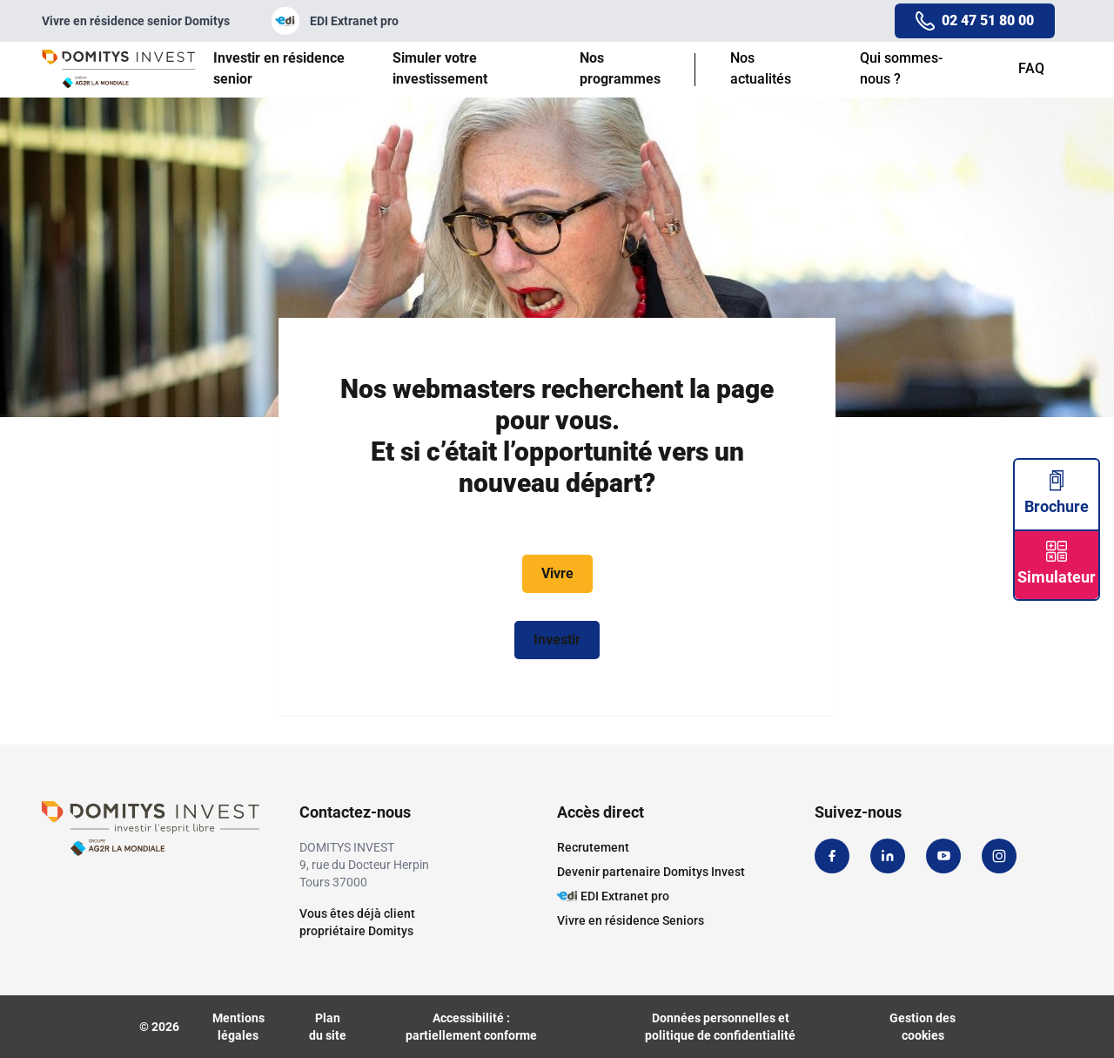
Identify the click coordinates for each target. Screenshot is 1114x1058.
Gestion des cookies (922, 1026)
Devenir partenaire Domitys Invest (651, 872)
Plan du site (327, 1026)
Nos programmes (620, 68)
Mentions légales (238, 1026)
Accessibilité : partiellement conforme (471, 1026)
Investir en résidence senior (279, 68)
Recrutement (593, 847)
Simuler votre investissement (440, 68)
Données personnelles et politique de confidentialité (720, 1026)
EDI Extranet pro (335, 21)
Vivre (557, 573)
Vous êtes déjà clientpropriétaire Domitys (357, 922)
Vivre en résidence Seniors (630, 920)
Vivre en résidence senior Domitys (136, 21)
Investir (557, 639)
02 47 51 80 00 (988, 20)
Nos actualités (760, 68)
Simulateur (1056, 563)
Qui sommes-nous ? (901, 68)
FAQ (1031, 68)
